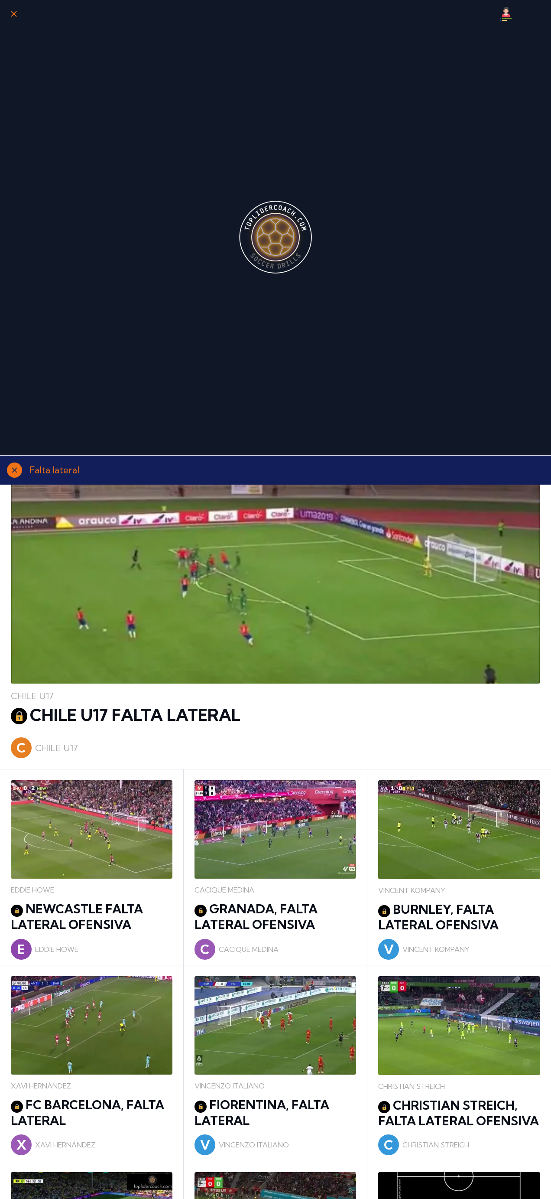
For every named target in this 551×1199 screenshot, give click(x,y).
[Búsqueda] (528, 13)
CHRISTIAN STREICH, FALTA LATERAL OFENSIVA (458, 1113)
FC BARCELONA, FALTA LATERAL (87, 1112)
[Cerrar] (14, 14)
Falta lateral (54, 470)
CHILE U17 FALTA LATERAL (125, 715)
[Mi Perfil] (506, 13)
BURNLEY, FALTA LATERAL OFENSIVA (438, 917)
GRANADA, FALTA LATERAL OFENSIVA (256, 916)
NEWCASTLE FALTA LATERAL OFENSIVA (77, 916)
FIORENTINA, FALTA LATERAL (261, 1112)
